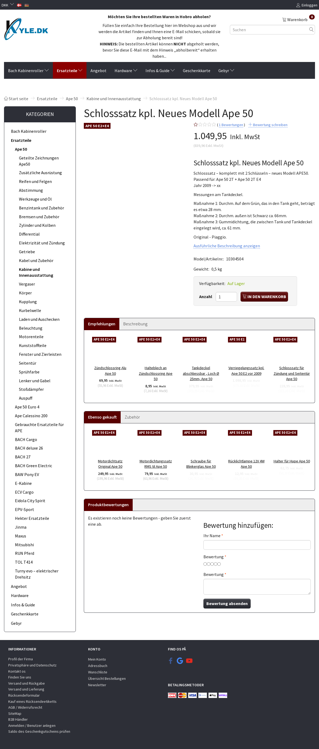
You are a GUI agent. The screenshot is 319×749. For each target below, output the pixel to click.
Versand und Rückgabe (26, 683)
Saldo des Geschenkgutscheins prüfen (39, 731)
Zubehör (132, 417)
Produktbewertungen (108, 504)
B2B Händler (18, 719)
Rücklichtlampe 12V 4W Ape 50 (246, 464)
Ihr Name (211, 535)
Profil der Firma (20, 659)
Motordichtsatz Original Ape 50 (110, 464)
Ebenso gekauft (102, 417)
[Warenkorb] (298, 19)
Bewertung (213, 556)
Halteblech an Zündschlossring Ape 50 (155, 373)
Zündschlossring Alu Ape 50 (110, 370)
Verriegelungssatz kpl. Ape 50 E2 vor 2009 (246, 370)
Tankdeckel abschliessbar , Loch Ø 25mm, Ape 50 (201, 373)
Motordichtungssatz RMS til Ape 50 (156, 464)
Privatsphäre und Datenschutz (32, 665)
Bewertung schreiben (270, 124)
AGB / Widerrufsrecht (25, 707)
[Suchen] (311, 29)
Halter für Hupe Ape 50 (292, 461)
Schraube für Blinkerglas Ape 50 (201, 464)
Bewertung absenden (227, 603)
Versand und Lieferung (26, 689)
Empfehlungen (101, 323)
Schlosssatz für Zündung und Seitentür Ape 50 (292, 373)
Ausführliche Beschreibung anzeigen (227, 245)
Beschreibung (135, 323)
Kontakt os (17, 671)
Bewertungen (231, 124)
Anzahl (206, 296)
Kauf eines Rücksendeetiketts (32, 701)
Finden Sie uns (19, 677)
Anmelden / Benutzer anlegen (32, 725)
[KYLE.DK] (26, 27)
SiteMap (14, 713)
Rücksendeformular (24, 695)
